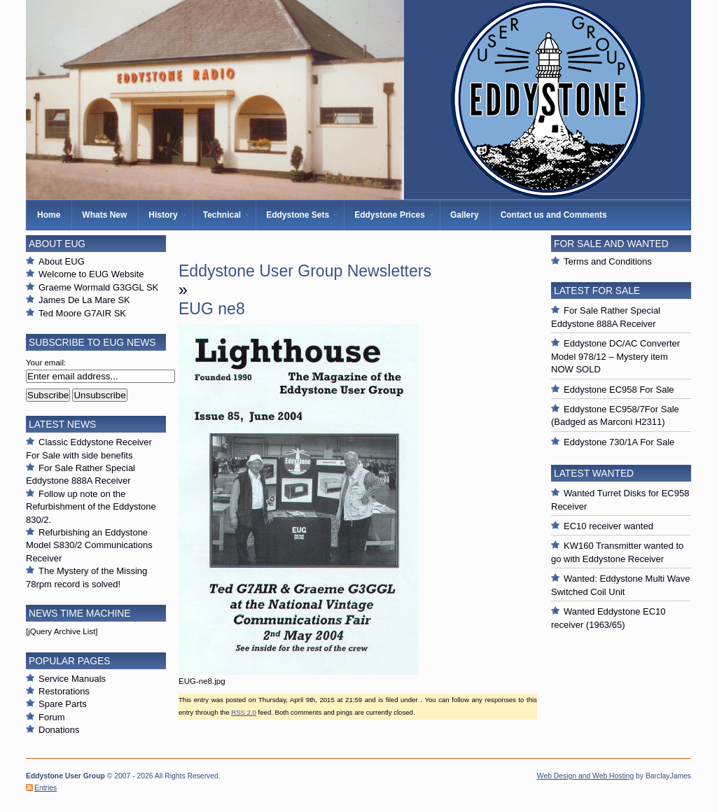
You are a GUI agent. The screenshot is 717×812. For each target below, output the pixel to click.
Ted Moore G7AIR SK (82, 313)
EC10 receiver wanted (608, 526)
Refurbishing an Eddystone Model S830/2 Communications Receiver (89, 545)
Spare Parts (63, 704)
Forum (52, 717)
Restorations (64, 691)
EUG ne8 (212, 309)
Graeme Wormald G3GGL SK (98, 287)
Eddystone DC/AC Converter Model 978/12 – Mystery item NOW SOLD (615, 356)
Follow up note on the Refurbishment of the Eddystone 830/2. (91, 507)
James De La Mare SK (84, 300)
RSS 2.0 (243, 712)
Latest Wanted (594, 473)
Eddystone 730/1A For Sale (619, 442)
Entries (45, 788)
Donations (59, 729)
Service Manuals (72, 678)
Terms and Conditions (608, 261)
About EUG (62, 261)
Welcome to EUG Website (91, 274)
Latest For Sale (597, 290)
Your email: (46, 362)
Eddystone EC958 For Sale (619, 389)
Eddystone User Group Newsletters (305, 271)
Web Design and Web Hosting (585, 776)
